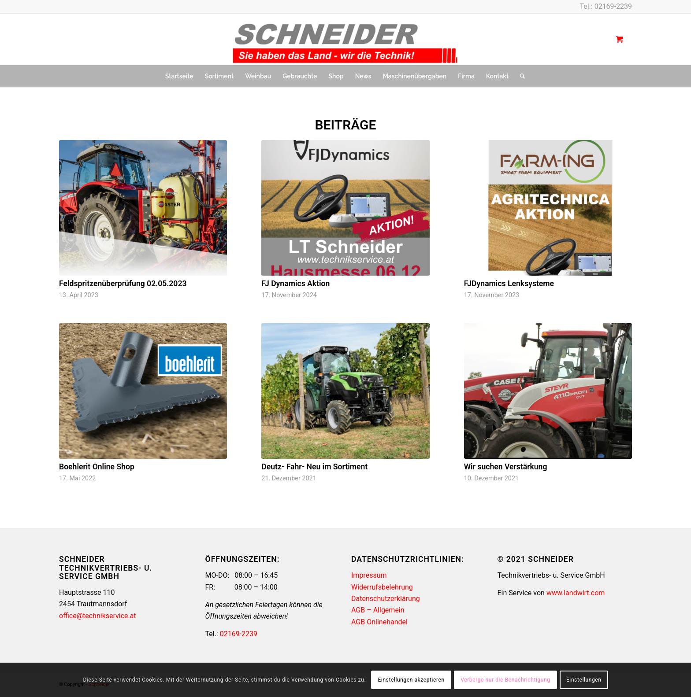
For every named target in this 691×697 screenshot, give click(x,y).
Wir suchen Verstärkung (505, 466)
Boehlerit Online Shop (96, 466)
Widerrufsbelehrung (382, 587)
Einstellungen (583, 680)
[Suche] (519, 76)
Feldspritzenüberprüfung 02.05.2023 (123, 283)
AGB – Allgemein (378, 610)
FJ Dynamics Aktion (295, 283)
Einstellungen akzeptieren (411, 680)
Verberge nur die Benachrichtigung (505, 680)
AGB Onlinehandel (379, 622)
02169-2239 (613, 6)
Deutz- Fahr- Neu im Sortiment (314, 466)
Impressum (369, 575)
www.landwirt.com (575, 593)
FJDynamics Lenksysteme (509, 283)
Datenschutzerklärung (385, 598)
